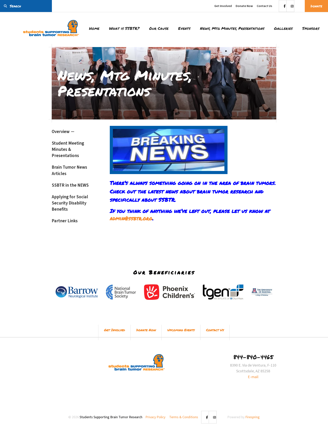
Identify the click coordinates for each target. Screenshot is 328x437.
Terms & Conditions (183, 417)
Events (184, 28)
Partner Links (65, 221)
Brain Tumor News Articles (69, 170)
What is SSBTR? (124, 28)
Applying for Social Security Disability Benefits (70, 203)
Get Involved (223, 6)
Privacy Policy (155, 417)
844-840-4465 (253, 357)
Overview (61, 131)
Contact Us (264, 6)
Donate (316, 6)
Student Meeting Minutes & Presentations (68, 149)
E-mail (253, 377)
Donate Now (244, 6)
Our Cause (158, 28)
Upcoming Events (181, 330)
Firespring (252, 417)
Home (94, 28)
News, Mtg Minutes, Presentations (232, 28)
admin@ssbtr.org (131, 218)
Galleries (283, 28)
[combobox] (26, 6)
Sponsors (310, 28)
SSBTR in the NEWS (70, 185)
